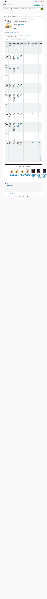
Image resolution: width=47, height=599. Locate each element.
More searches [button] (9, 190)
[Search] (42, 9)
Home (5, 16)
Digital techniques (17, 32)
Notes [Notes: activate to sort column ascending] (25, 43)
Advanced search (8, 11)
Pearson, (25, 27)
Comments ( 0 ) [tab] (23, 39)
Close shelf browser (26, 167)
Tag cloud (21, 11)
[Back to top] (43, 596)
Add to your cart (9, 185)
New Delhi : (22, 27)
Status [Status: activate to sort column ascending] (21, 43)
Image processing (10, 32)
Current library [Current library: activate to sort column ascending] (10, 43)
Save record (8, 187)
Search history (37, 1)
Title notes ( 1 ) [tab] (15, 39)
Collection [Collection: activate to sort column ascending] (14, 43)
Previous (6, 173)
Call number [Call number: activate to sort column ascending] (18, 43)
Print (6, 183)
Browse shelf (18, 48)
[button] (4, 2)
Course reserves (15, 11)
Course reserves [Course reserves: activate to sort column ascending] (40, 43)
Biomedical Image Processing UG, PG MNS (40, 157)
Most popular (26, 11)
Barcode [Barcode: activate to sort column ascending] (33, 43)
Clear (42, 1)
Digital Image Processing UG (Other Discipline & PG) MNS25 (40, 147)
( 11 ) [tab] (7, 39)
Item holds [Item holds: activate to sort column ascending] (36, 43)
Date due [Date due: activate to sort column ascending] (29, 43)
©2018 (28, 27)
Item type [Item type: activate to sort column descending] (6, 43)
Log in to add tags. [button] (27, 35)
